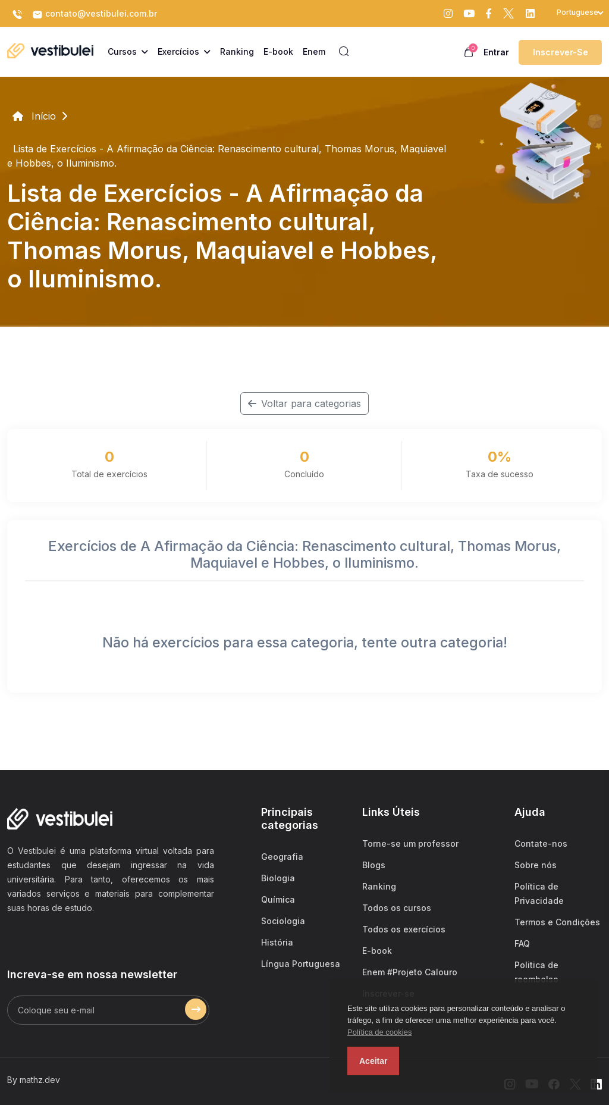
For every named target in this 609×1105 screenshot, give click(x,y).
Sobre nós (535, 865)
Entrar (496, 52)
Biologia (278, 878)
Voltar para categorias (304, 403)
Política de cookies (379, 1032)
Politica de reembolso (536, 972)
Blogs (373, 865)
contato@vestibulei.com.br (94, 14)
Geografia (282, 857)
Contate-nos (540, 843)
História (277, 942)
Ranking (379, 886)
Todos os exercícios (403, 929)
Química (278, 899)
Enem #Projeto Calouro (409, 972)
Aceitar (373, 1061)
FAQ (522, 943)
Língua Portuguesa (300, 964)
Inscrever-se (560, 52)
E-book (377, 951)
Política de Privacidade (539, 893)
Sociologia (283, 921)
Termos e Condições (557, 922)
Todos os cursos (396, 908)
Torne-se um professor (410, 843)
